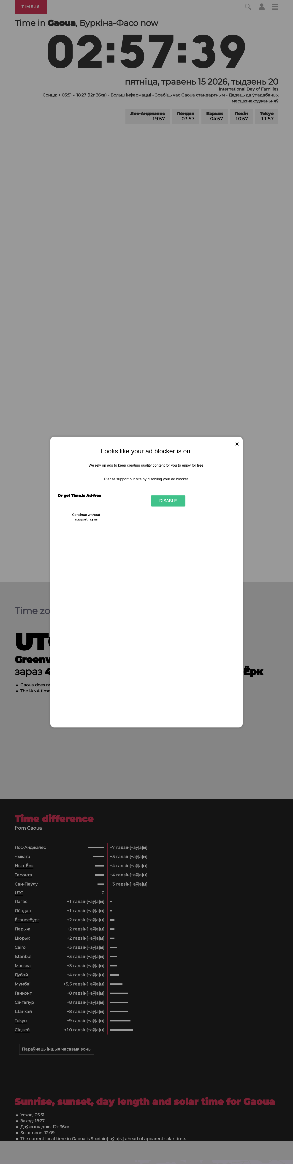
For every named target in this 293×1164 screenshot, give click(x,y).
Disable (168, 500)
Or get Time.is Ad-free (79, 495)
